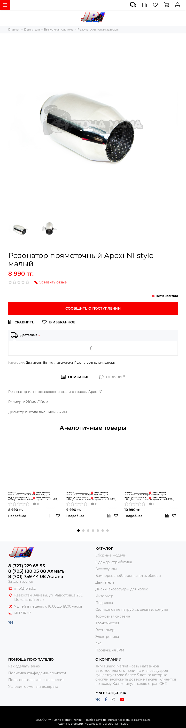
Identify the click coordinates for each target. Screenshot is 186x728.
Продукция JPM (109, 650)
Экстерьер (105, 630)
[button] (78, 530)
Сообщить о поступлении (93, 308)
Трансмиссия (107, 623)
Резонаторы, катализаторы (94, 362)
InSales (123, 723)
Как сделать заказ (24, 666)
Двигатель (34, 362)
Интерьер (104, 596)
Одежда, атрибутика (113, 562)
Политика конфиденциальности (37, 673)
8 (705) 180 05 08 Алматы (37, 571)
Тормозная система (112, 616)
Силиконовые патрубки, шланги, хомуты (131, 609)
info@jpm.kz (25, 588)
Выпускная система (58, 362)
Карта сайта (142, 719)
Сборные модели (110, 555)
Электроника (107, 636)
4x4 (98, 643)
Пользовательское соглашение (36, 680)
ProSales (89, 723)
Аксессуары (106, 569)
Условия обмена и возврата (33, 686)
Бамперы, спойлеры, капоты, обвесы (128, 575)
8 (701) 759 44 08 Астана (35, 576)
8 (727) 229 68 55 (26, 566)
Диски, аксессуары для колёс (121, 589)
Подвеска (104, 603)
